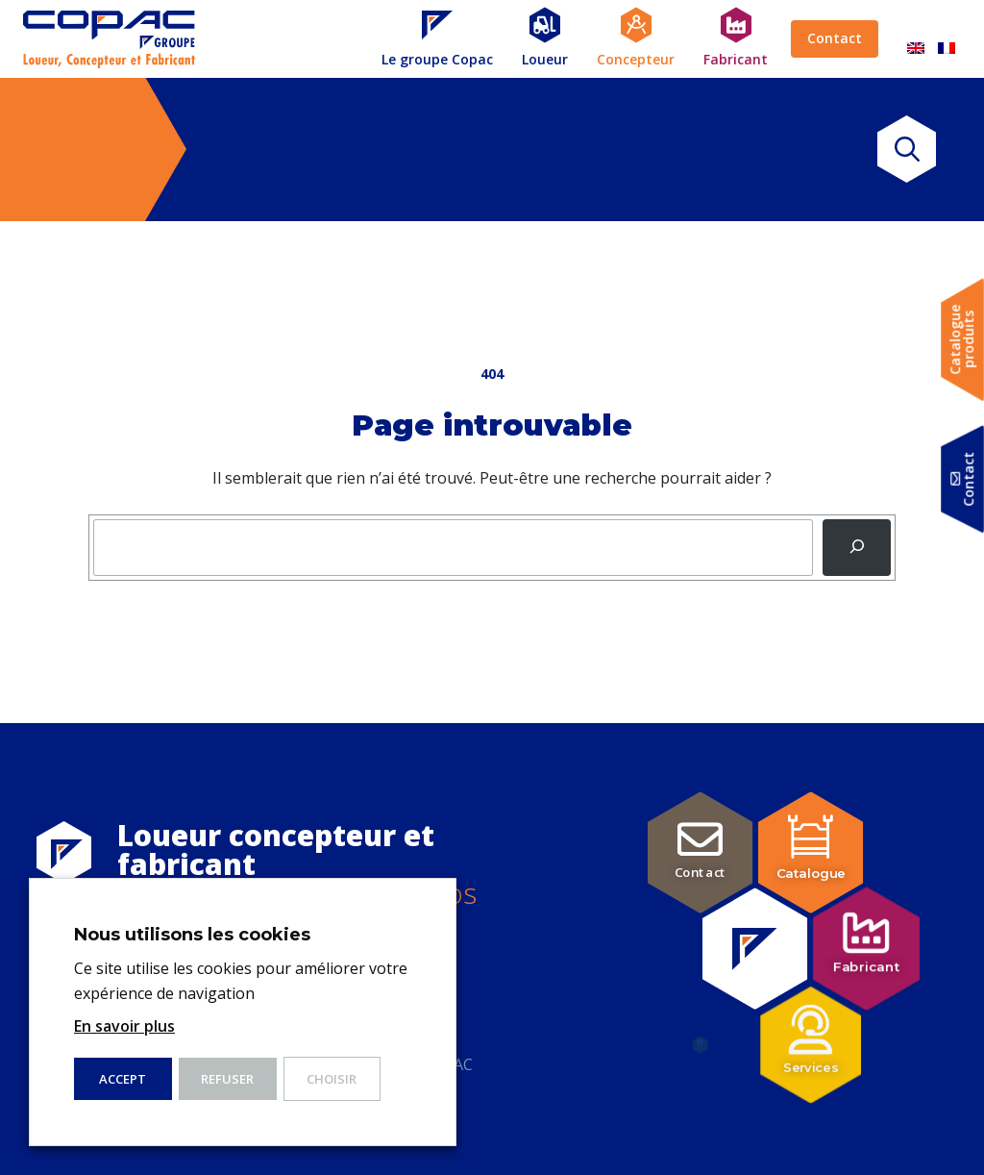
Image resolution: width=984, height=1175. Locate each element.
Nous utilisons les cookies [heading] (192, 934)
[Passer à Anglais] (915, 39)
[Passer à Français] (946, 39)
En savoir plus (124, 1026)
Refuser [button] (227, 1079)
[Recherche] (857, 548)
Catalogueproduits (962, 340)
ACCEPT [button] (122, 1079)
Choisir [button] (332, 1079)
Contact (834, 38)
